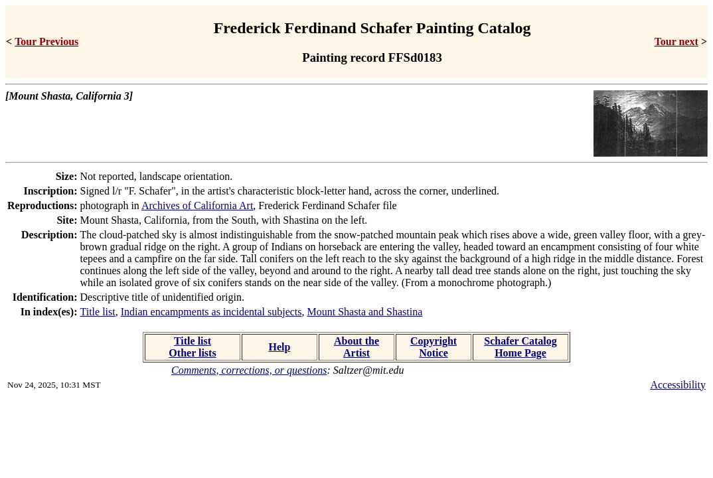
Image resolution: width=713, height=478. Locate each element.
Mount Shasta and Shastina (365, 311)
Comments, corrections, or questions (249, 370)
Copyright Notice (433, 346)
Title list (98, 311)
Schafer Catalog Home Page (520, 346)
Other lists (192, 352)
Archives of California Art (197, 205)
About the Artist (356, 346)
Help (280, 347)
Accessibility (678, 384)
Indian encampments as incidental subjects (211, 311)
